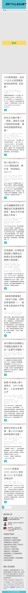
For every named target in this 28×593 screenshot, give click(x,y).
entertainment (8, 138)
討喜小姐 (10, 90)
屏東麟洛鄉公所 (7, 540)
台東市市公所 (7, 549)
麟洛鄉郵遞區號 (7, 538)
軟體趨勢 (14, 264)
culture (15, 138)
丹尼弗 (15, 176)
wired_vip (7, 136)
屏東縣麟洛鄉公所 (8, 542)
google (18, 222)
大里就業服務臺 (19, 558)
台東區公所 (6, 546)
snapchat (21, 398)
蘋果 (21, 175)
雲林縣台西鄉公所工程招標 (10, 544)
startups (7, 270)
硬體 (19, 264)
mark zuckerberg (9, 400)
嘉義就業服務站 (7, 553)
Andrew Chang (11, 352)
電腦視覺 (7, 264)
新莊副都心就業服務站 (9, 558)
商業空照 (16, 219)
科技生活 (21, 354)
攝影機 (11, 267)
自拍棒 (6, 91)
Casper (9, 481)
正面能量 (12, 135)
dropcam (13, 271)
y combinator (19, 313)
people (21, 178)
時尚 (11, 176)
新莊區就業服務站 (8, 560)
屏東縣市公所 (7, 551)
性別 (11, 439)
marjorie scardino (9, 443)
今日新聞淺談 (18, 91)
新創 (11, 219)
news (9, 133)
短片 (6, 354)
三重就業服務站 (15, 551)
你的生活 (7, 355)
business (7, 181)
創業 (15, 396)
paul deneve (8, 179)
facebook (7, 402)
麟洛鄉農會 (15, 538)
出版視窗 (12, 313)
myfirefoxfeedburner (16, 136)
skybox (13, 221)
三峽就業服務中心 (8, 555)
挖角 (11, 483)
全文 (5, 110)
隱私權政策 (17, 591)
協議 (15, 483)
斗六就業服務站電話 (17, 553)
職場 (21, 437)
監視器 (11, 266)
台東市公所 (20, 544)
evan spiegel (14, 402)
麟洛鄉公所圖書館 (16, 540)
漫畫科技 (7, 93)
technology (14, 178)
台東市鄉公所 (13, 546)
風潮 (21, 133)
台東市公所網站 (15, 549)
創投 (6, 313)
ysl (20, 176)
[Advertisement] (14, 27)
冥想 (17, 135)
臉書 (21, 395)
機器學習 (17, 266)
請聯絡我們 (12, 587)
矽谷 (12, 91)
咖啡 (15, 354)
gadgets (7, 271)
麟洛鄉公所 (16, 542)
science (19, 221)
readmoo (18, 314)
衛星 (21, 218)
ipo (16, 443)
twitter (15, 440)
